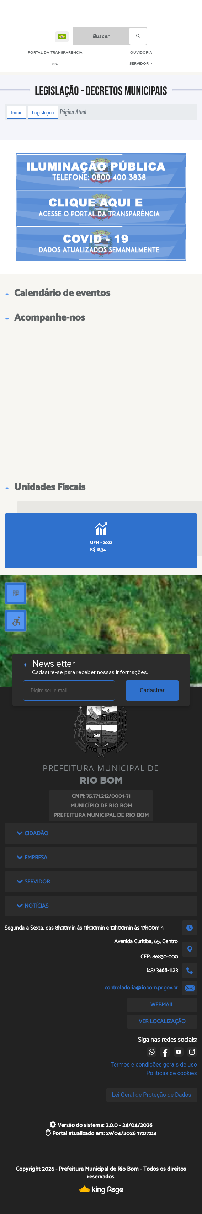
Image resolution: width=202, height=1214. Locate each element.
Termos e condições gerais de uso (154, 1064)
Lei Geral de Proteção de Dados (151, 1094)
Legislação (43, 112)
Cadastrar (152, 690)
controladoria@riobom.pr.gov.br (141, 988)
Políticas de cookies (172, 1073)
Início (16, 112)
